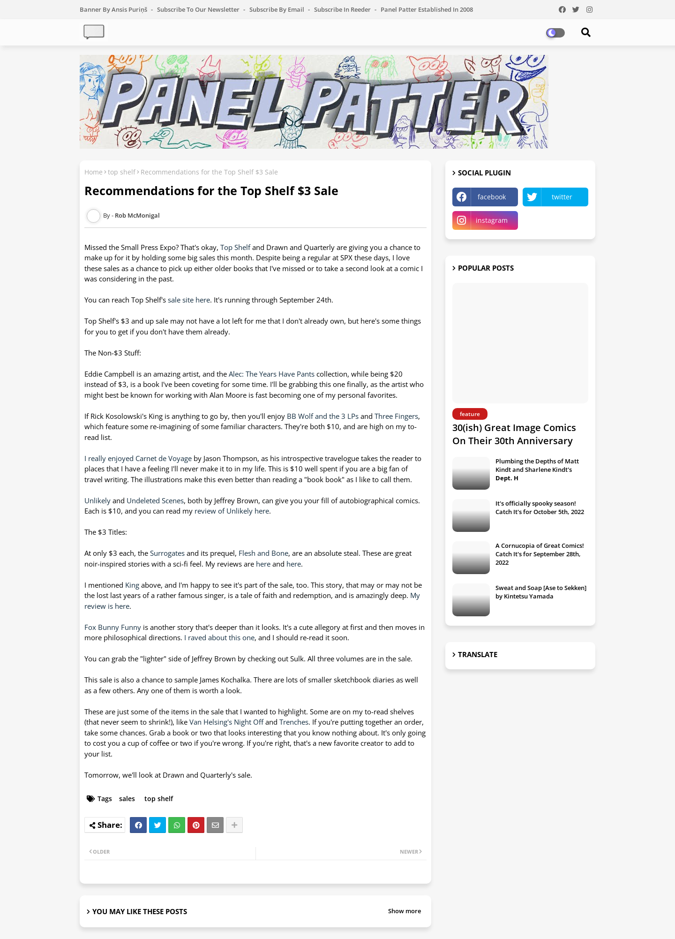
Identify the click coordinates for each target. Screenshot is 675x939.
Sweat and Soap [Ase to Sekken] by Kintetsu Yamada (540, 591)
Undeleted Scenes (155, 500)
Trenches (293, 722)
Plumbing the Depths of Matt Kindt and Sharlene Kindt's (537, 469)
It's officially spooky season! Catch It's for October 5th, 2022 (539, 507)
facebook (492, 196)
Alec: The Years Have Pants (272, 374)
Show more (404, 911)
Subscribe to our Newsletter (199, 9)
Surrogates (167, 553)
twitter (562, 196)
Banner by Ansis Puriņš (114, 9)
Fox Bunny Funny (112, 627)
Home (93, 171)
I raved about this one (219, 637)
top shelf (121, 171)
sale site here (189, 299)
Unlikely (97, 500)
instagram (492, 220)
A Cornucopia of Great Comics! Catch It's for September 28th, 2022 (539, 554)
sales (127, 798)
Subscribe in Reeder (343, 9)
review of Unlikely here (232, 510)
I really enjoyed (109, 458)
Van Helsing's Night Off (226, 722)
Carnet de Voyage (163, 458)
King (132, 585)
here (263, 563)
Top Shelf (235, 247)
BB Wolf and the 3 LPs (323, 416)
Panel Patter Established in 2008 (427, 9)
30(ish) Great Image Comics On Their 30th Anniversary (514, 434)
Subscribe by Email (277, 9)
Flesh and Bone (263, 553)
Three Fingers (396, 416)
